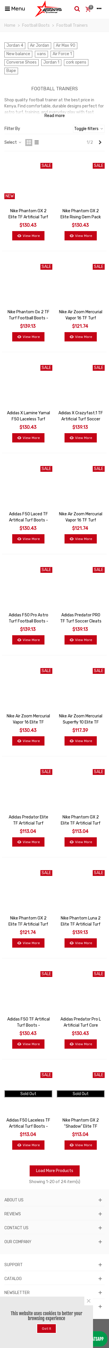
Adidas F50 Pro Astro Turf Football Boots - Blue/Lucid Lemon (28, 621)
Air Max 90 (65, 45)
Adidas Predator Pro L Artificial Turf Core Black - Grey (80, 1025)
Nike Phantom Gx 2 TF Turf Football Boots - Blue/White (28, 318)
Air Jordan (39, 45)
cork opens (76, 62)
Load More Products (54, 1170)
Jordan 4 (14, 45)
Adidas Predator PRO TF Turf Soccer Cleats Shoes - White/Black (80, 621)
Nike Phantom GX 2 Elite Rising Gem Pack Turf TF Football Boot (80, 217)
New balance (18, 53)
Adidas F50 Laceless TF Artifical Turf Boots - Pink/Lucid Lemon (28, 1126)
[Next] (100, 142)
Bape (11, 70)
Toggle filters (88, 128)
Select (13, 142)
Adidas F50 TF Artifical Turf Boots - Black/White (28, 1025)
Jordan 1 (51, 62)
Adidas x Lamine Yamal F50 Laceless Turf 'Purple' (28, 419)
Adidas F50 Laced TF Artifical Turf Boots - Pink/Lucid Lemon (28, 520)
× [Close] (88, 1301)
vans (41, 53)
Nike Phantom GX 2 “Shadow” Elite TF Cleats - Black (80, 1126)
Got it (46, 1329)
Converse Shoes (21, 62)
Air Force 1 (62, 53)
